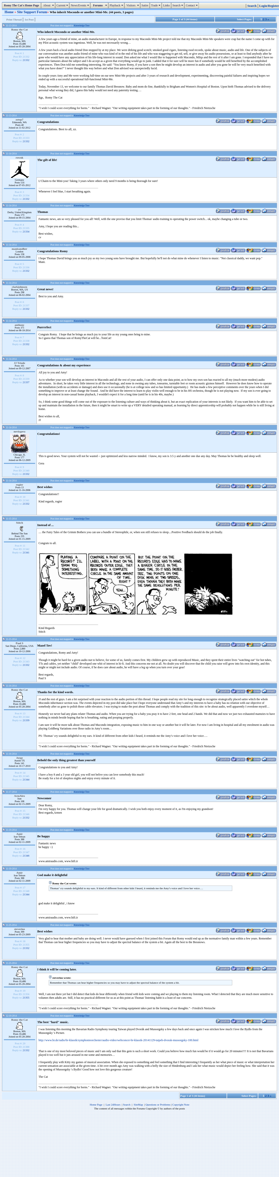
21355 (26, 997)
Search (178, 5)
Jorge (19, 757)
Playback (117, 5)
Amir (19, 833)
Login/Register (269, 6)
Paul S (19, 643)
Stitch (19, 522)
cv (19, 209)
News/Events (80, 5)
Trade (156, 5)
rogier (19, 484)
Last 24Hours (113, 1104)
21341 (26, 552)
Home (9, 12)
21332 (26, 60)
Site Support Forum (32, 12)
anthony (19, 324)
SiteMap (138, 1104)
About (48, 5)
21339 (26, 720)
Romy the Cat (19, 29)
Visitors (133, 5)
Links (166, 5)
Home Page (96, 1104)
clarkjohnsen (19, 286)
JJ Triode (19, 362)
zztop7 (19, 119)
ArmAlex (19, 795)
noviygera (19, 431)
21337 (26, 382)
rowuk (19, 157)
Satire (145, 5)
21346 (26, 855)
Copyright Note (180, 1104)
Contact (192, 5)
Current (63, 5)
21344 (26, 779)
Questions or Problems (157, 1104)
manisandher (19, 248)
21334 (26, 231)
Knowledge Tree (81, 25)
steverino (19, 929)
